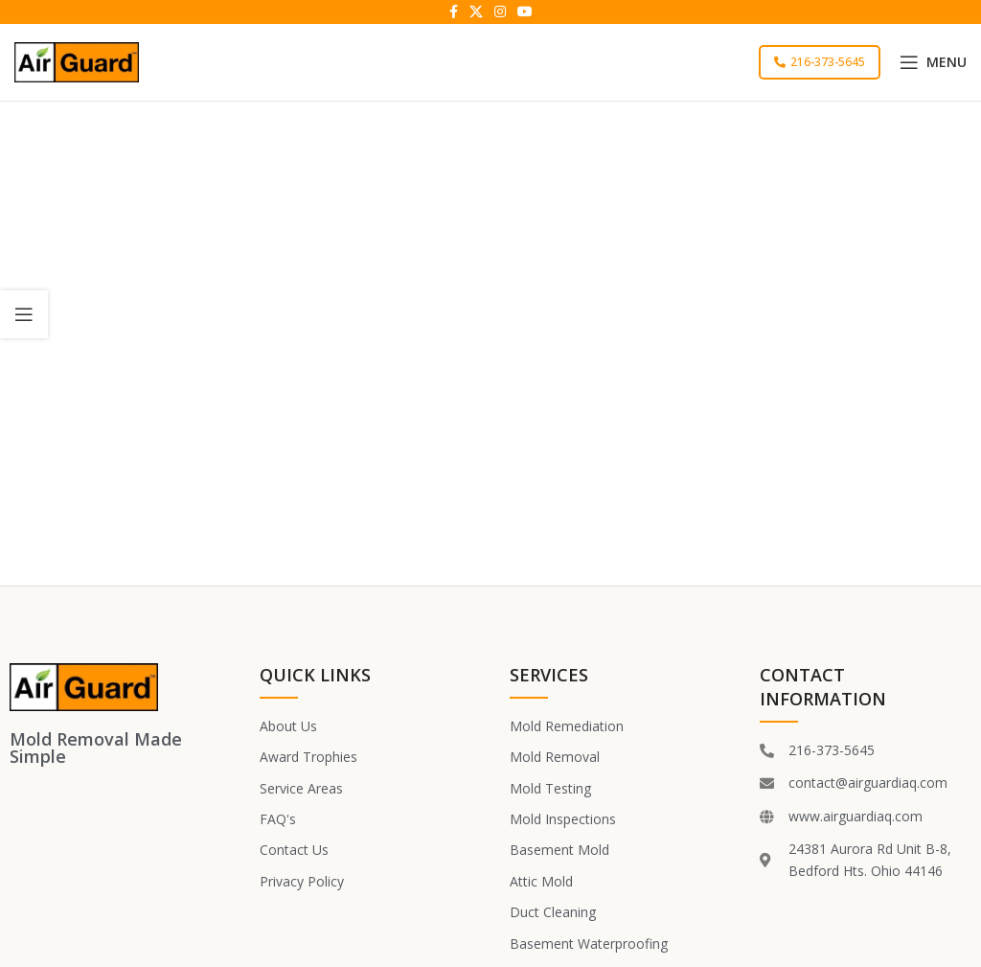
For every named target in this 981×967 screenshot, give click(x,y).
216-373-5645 (819, 62)
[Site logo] (76, 61)
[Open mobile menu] (933, 62)
